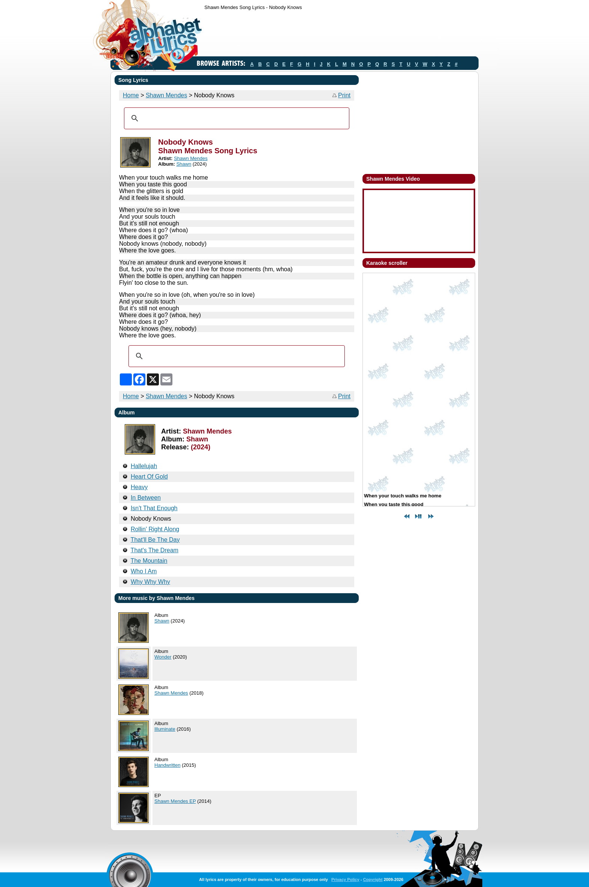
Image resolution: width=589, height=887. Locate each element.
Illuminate (164, 729)
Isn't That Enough (154, 508)
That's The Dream (154, 550)
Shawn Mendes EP (175, 801)
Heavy (139, 487)
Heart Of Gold (149, 476)
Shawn (183, 164)
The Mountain (149, 561)
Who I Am (144, 571)
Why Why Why (150, 582)
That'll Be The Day (155, 539)
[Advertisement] (341, 35)
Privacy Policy (345, 879)
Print (344, 95)
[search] (235, 118)
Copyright (372, 879)
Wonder (162, 657)
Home (131, 95)
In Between (146, 497)
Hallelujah (144, 466)
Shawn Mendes (166, 95)
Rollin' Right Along (155, 529)
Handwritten (167, 765)
